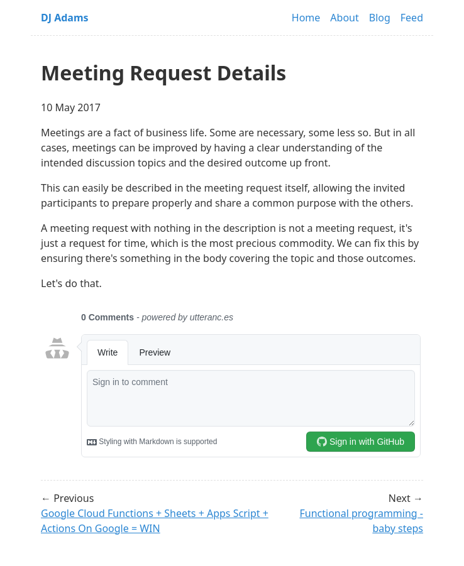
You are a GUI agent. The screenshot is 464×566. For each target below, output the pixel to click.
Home (306, 17)
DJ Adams (65, 17)
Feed (411, 17)
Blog (379, 17)
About (344, 17)
